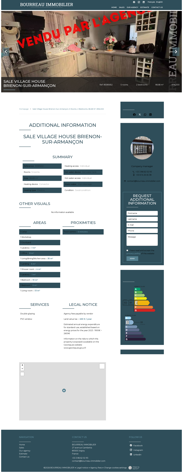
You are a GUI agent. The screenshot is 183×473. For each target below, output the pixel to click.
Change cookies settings (115, 468)
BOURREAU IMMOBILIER (84, 445)
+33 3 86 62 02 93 (144, 172)
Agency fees (96, 468)
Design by (133, 468)
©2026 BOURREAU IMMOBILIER (59, 468)
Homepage (24, 109)
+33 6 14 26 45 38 (143, 175)
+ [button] (22, 365)
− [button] (22, 369)
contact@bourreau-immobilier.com (143, 181)
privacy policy (134, 253)
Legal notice (82, 468)
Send (132, 258)
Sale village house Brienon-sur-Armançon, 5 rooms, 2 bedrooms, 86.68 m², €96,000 (68, 109)
